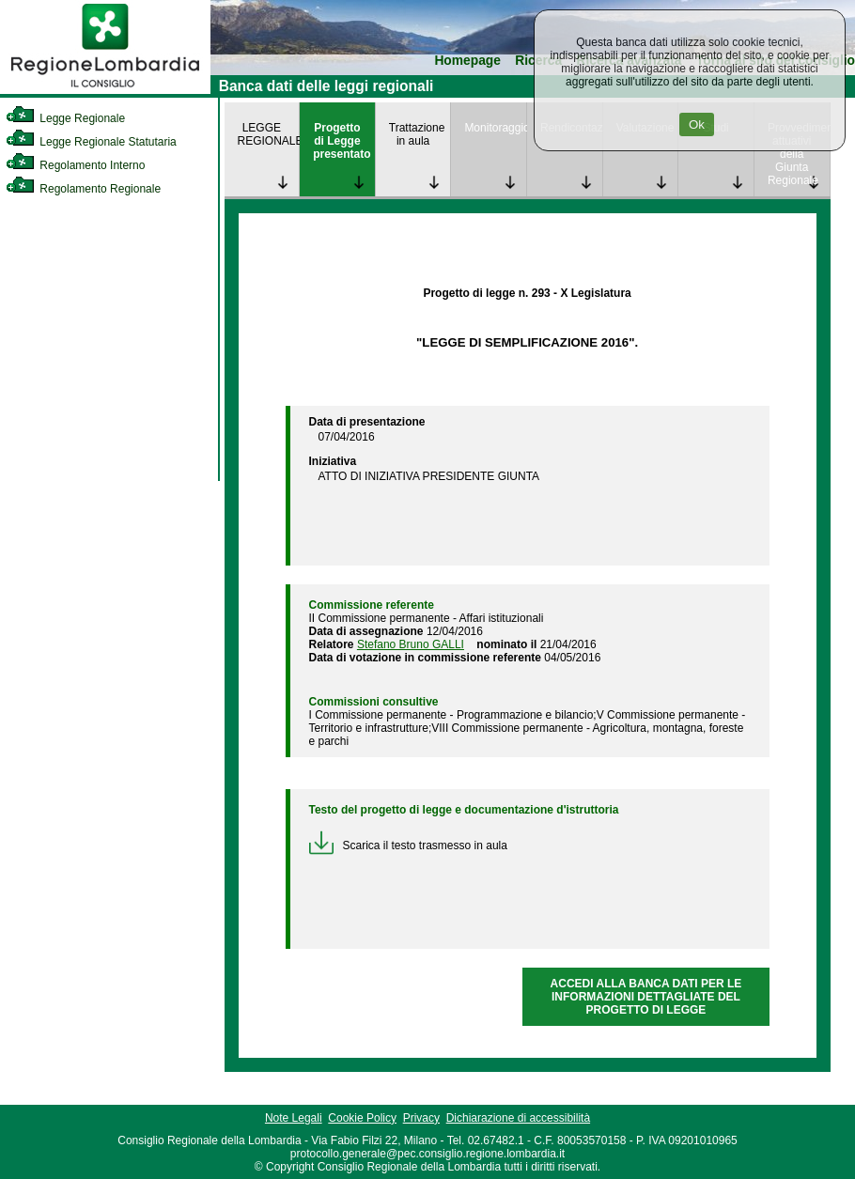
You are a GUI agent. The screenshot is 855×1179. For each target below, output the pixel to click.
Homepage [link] (467, 61)
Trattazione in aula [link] (417, 134)
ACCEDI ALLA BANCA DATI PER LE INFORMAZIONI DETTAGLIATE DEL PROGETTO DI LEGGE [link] (646, 996)
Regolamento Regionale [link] (83, 188)
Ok (697, 124)
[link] (105, 90)
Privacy (421, 1118)
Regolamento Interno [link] (75, 165)
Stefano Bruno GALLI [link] (410, 644)
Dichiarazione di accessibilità (518, 1118)
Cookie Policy (362, 1118)
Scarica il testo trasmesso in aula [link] (408, 845)
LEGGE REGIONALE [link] (269, 134)
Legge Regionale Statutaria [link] (91, 141)
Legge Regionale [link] (65, 118)
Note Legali (293, 1118)
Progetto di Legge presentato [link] (341, 141)
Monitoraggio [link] (495, 127)
